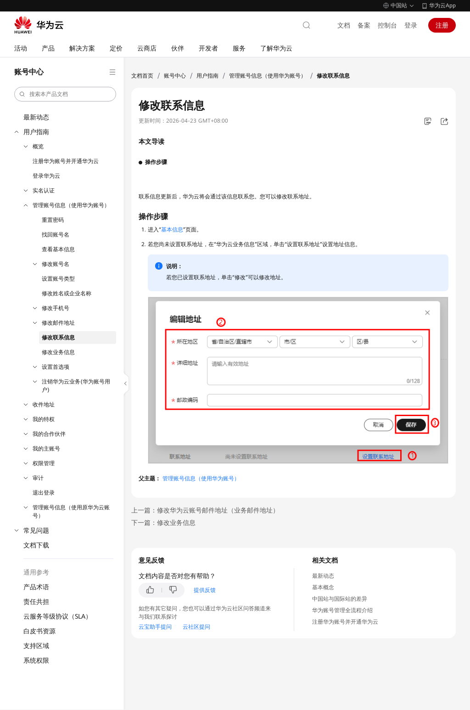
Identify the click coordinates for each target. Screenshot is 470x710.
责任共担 (36, 601)
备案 (364, 25)
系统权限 (36, 660)
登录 (410, 25)
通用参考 (36, 572)
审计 (38, 478)
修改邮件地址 (58, 323)
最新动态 (36, 117)
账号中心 (175, 76)
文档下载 (36, 545)
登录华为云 (46, 176)
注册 (442, 25)
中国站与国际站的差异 (339, 599)
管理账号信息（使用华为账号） (71, 205)
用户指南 (36, 131)
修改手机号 (55, 308)
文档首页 (142, 76)
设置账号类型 (58, 279)
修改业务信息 (58, 352)
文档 (343, 25)
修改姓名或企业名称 (66, 293)
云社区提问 (196, 627)
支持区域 (36, 645)
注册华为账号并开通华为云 (66, 161)
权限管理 (44, 463)
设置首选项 (55, 367)
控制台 (387, 25)
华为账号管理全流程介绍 (342, 610)
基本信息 (172, 229)
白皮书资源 (39, 631)
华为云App (442, 5)
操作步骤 (156, 162)
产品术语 (36, 587)
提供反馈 (205, 590)
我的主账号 (46, 448)
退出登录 (44, 493)
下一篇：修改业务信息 (163, 522)
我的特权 (44, 419)
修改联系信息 (58, 337)
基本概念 (323, 587)
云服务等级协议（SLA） (57, 616)
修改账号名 (55, 264)
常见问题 (36, 530)
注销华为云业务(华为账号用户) (76, 385)
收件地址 (44, 404)
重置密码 (53, 220)
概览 (38, 146)
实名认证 (44, 190)
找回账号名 (55, 234)
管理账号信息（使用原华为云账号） (71, 511)
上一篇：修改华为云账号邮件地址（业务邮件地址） (205, 510)
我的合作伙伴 (49, 434)
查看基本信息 (58, 249)
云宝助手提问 (155, 627)
